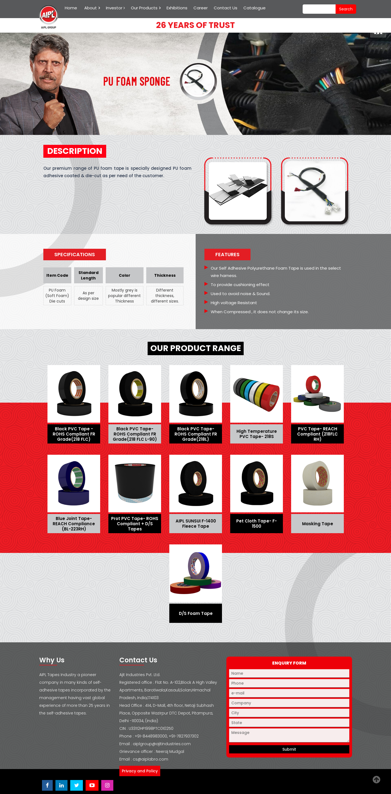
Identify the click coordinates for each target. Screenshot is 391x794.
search (346, 9)
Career (200, 8)
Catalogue (254, 8)
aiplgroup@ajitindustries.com (162, 744)
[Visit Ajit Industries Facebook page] (47, 785)
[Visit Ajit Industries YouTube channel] (92, 785)
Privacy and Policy (140, 771)
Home (71, 8)
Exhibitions (177, 8)
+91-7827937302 (184, 736)
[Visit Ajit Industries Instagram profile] (107, 785)
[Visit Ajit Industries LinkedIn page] (61, 785)
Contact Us (225, 8)
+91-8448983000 (151, 736)
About (90, 8)
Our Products (144, 8)
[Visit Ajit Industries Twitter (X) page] (76, 785)
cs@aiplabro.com (150, 759)
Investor (115, 8)
